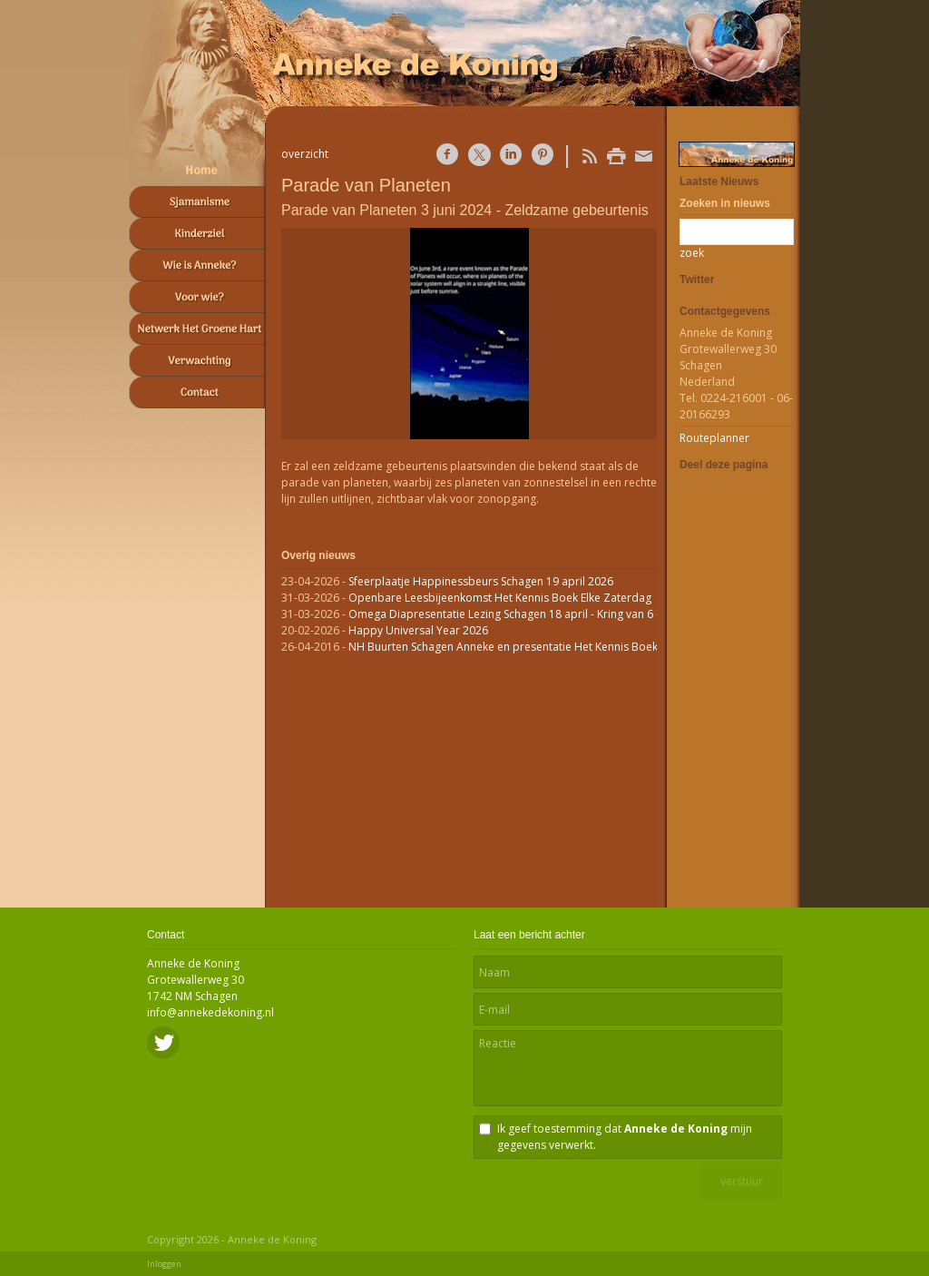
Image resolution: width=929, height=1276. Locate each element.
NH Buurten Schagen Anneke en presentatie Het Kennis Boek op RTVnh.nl (534, 646)
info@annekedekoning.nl (210, 1012)
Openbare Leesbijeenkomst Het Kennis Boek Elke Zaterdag (499, 597)
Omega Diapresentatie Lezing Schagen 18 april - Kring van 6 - (504, 614)
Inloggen (164, 1264)
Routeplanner (714, 438)
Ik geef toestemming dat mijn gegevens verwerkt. (624, 1137)
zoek (692, 252)
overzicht (304, 154)
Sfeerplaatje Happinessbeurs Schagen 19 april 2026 (480, 581)
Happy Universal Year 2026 (418, 630)
